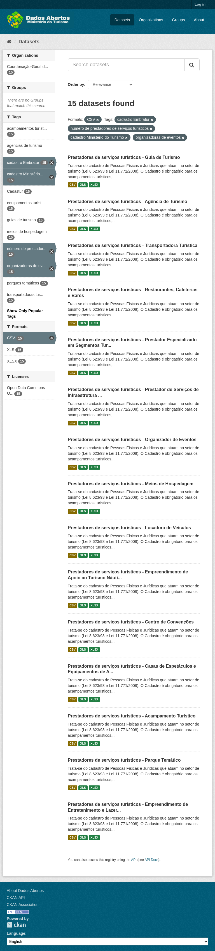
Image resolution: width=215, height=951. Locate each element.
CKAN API (16, 897)
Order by (76, 84)
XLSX (94, 185)
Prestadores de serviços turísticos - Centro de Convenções (131, 622)
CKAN (16, 925)
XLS (83, 185)
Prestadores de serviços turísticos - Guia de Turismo (124, 157)
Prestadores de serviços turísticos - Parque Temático (124, 760)
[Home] (9, 41)
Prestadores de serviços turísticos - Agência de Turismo (127, 201)
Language (16, 933)
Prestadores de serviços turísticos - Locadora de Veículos (129, 527)
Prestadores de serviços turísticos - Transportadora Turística (132, 245)
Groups (178, 20)
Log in (200, 4)
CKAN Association (23, 904)
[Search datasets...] (126, 64)
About (199, 20)
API (133, 860)
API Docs (152, 860)
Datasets (122, 20)
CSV (72, 185)
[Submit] (192, 64)
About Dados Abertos (25, 890)
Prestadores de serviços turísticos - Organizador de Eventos (132, 439)
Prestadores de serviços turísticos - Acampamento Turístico (131, 716)
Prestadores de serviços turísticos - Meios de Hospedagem (130, 483)
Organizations (151, 20)
